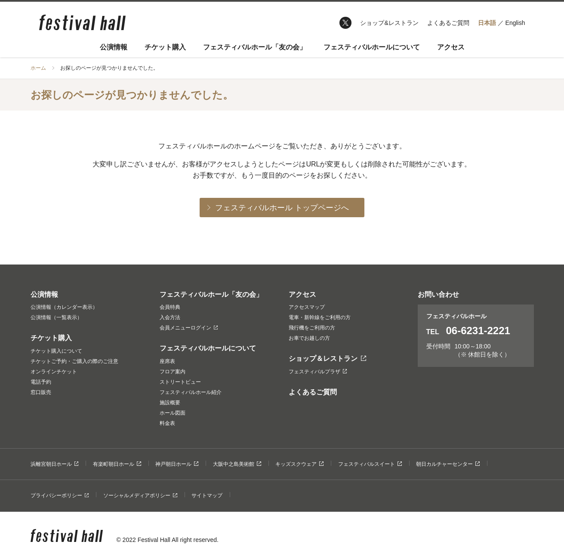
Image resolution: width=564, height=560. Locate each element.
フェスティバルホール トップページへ (282, 207)
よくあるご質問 (448, 22)
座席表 (167, 361)
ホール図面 (172, 413)
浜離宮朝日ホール (55, 464)
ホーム (38, 68)
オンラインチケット (54, 372)
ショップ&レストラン (389, 22)
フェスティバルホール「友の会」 (254, 47)
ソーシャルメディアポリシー (140, 495)
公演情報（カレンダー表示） (64, 307)
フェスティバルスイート (370, 464)
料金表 (167, 423)
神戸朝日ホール (176, 464)
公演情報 (113, 47)
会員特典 (170, 307)
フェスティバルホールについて (372, 47)
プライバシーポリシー (60, 495)
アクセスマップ (307, 307)
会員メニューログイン (189, 328)
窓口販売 (41, 392)
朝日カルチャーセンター (448, 464)
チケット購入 (165, 47)
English (515, 22)
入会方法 (170, 317)
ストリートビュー (180, 382)
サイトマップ (206, 495)
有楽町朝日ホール (117, 464)
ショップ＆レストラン (328, 358)
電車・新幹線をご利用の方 (320, 317)
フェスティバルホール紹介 (191, 392)
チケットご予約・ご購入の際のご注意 (74, 361)
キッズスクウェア (299, 464)
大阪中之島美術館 (237, 464)
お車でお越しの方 (309, 338)
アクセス (451, 47)
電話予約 (41, 382)
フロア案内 (172, 372)
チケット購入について (56, 351)
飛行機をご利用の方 (312, 328)
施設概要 (170, 403)
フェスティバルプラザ (318, 372)
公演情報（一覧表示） (56, 317)
